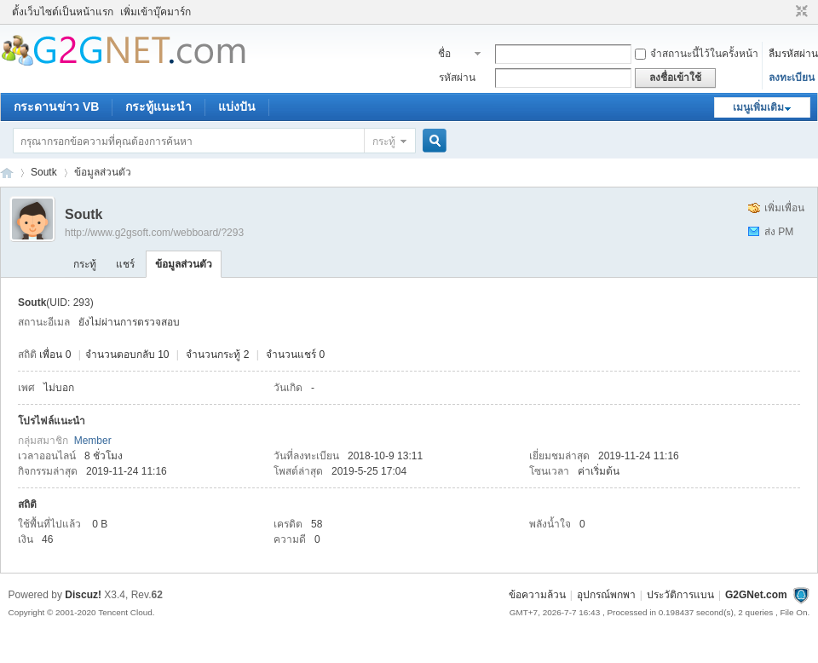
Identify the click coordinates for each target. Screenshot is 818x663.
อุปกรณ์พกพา (606, 595)
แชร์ (125, 264)
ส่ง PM (778, 232)
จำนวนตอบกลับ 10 (127, 354)
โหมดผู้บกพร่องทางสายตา (785, 12)
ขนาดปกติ (799, 12)
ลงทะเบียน (792, 78)
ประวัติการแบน (680, 595)
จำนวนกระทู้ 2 (217, 354)
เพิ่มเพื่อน (784, 208)
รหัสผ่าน (457, 78)
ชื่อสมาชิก (453, 55)
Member (93, 441)
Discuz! (83, 595)
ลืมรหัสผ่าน (793, 54)
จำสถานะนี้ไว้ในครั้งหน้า (696, 54)
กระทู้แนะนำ (158, 106)
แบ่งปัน (237, 106)
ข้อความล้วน (537, 595)
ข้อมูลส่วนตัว (183, 264)
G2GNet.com (756, 595)
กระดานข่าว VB (56, 106)
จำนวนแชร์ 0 (295, 354)
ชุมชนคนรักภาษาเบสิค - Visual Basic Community (7, 172)
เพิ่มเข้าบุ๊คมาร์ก (155, 12)
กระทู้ (383, 141)
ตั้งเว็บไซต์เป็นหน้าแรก (62, 12)
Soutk (44, 172)
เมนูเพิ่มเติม (758, 107)
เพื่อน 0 (55, 354)
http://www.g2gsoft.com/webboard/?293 (154, 233)
